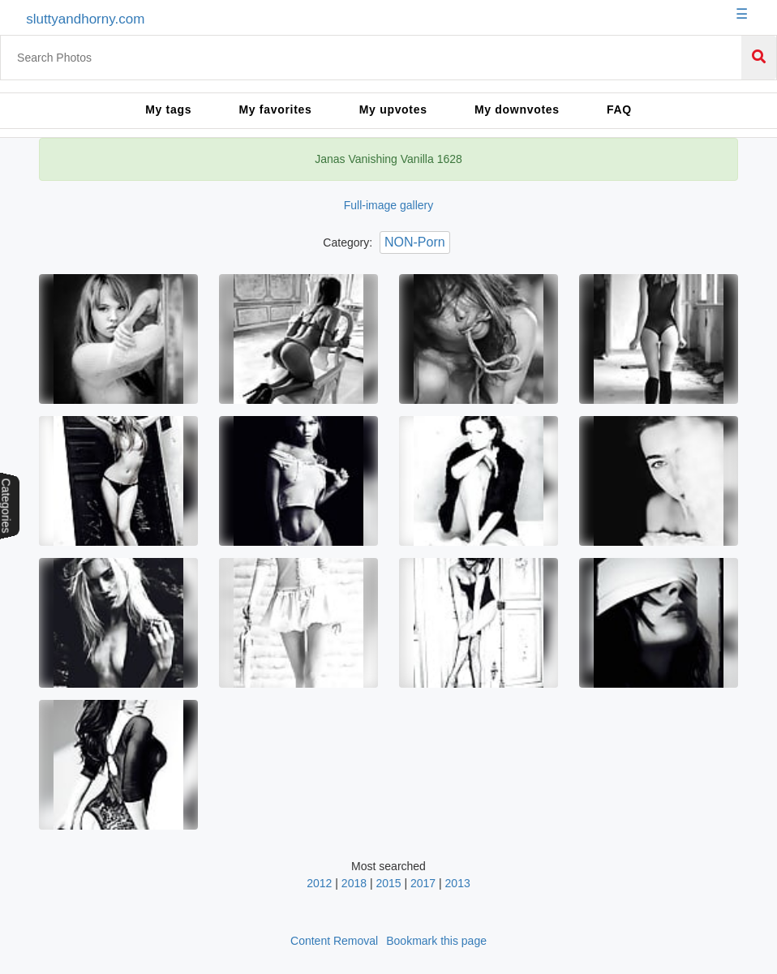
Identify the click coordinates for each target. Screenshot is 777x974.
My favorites (274, 109)
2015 (388, 883)
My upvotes (393, 109)
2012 (319, 883)
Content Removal (334, 940)
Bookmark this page (436, 940)
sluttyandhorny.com (85, 19)
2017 (423, 883)
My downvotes (517, 109)
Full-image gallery (388, 205)
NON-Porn (414, 242)
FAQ (619, 109)
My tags (168, 109)
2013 (457, 883)
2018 (354, 883)
